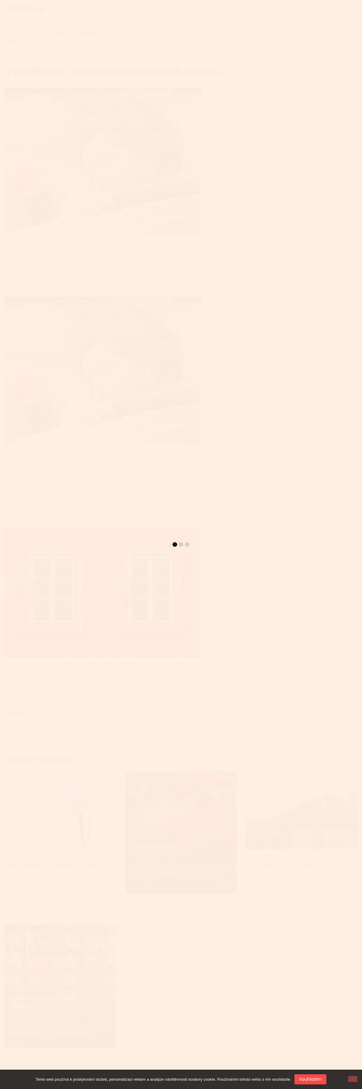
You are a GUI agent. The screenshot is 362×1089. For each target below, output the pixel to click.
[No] (352, 1079)
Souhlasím (310, 1079)
